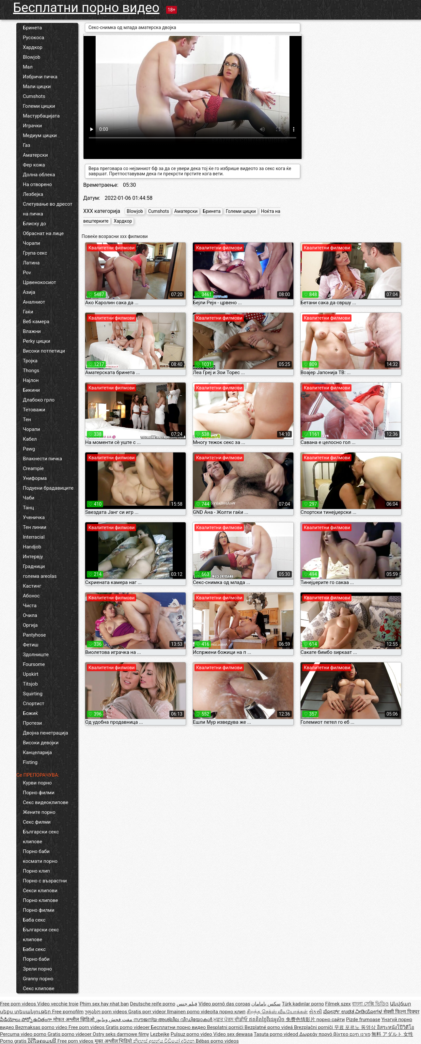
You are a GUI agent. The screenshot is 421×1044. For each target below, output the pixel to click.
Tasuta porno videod (277, 1034)
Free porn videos (18, 1004)
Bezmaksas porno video (42, 1027)
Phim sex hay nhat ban (104, 1004)
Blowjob (31, 57)
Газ (26, 145)
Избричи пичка (40, 77)
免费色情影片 (301, 1019)
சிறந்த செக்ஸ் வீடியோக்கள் (277, 1012)
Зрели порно (37, 969)
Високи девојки (40, 743)
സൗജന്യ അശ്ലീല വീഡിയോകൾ (173, 1019)
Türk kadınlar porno (303, 1004)
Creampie (33, 468)
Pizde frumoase (363, 1019)
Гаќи (28, 312)
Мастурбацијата (41, 116)
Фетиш (30, 645)
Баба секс (34, 920)
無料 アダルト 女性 (392, 1034)
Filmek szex (338, 1004)
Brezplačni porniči (314, 1027)
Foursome (34, 664)
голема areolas (39, 576)
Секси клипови (40, 891)
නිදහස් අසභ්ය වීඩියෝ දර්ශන (164, 1041)
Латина (31, 263)
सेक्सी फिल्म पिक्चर (401, 1012)
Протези (32, 723)
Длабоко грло (39, 400)
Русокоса (33, 37)
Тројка (30, 361)
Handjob (32, 547)
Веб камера (36, 321)
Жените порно (39, 812)
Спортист (33, 703)
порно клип (232, 1012)
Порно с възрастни (45, 881)
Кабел (30, 439)
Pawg (29, 449)
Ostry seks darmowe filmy (121, 1034)
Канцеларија (37, 752)
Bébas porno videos (217, 1041)
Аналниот (34, 302)
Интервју (33, 557)
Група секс (35, 253)
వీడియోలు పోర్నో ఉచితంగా (26, 1019)
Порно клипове (40, 900)
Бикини (31, 390)
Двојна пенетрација (45, 733)
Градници (34, 566)
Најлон (31, 380)
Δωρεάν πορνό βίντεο (324, 1034)
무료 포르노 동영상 (355, 1027)
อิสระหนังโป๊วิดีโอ (395, 1027)
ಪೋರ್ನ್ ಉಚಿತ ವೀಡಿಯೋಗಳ (353, 1012)
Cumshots (34, 96)
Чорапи (31, 243)
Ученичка (34, 517)
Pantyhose (34, 635)
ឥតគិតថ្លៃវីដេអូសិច (267, 1019)
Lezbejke (159, 1034)
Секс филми (37, 822)
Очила (30, 615)
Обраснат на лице (43, 233)
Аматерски (35, 155)
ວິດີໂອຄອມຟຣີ (42, 1041)
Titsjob (30, 684)
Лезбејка (33, 194)
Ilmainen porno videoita (193, 1012)
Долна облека (39, 175)
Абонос (31, 596)
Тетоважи (34, 410)
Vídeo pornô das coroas (224, 1004)
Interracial (34, 537)
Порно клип (36, 871)
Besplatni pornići (225, 1027)
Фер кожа (34, 165)
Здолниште (36, 654)
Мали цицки (37, 86)
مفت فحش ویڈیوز (114, 1019)
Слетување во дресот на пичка (47, 209)
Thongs (31, 370)
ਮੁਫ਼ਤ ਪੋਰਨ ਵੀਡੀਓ (231, 1019)
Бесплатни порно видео (86, 7)
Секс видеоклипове (45, 802)
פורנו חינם (360, 1034)
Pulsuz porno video (192, 1034)
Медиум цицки (40, 135)
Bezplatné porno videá (269, 1027)
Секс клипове (38, 988)
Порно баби (36, 851)
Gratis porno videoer (128, 1027)
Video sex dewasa (233, 1034)
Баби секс (34, 949)
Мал (28, 67)
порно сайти (330, 1019)
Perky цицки (36, 341)
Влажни (32, 331)
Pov (27, 273)
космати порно (40, 861)
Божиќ (30, 713)
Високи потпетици (44, 351)
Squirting (32, 694)
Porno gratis (14, 1041)
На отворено (37, 184)
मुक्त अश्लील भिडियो (114, 1041)
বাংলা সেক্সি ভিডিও (370, 1004)
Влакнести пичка (42, 459)
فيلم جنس (187, 1004)
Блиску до (34, 224)
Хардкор (32, 47)
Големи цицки (39, 106)
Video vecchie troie (57, 1004)
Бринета (32, 28)
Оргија (30, 625)
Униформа (35, 478)
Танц (28, 508)
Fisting (30, 762)
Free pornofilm (68, 1012)
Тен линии (34, 527)
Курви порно (37, 783)
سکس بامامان (266, 1004)
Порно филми (39, 793)
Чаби (28, 498)
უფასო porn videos (106, 1012)
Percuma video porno (24, 1034)
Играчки (32, 126)
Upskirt (31, 674)
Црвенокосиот (39, 282)
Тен (27, 419)
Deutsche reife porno (152, 1004)
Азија (29, 292)
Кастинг (32, 586)
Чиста (30, 606)
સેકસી (315, 1012)
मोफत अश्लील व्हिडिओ (74, 1019)
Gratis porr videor (147, 1012)
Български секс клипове (41, 837)
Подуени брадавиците (48, 488)
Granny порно (38, 979)
